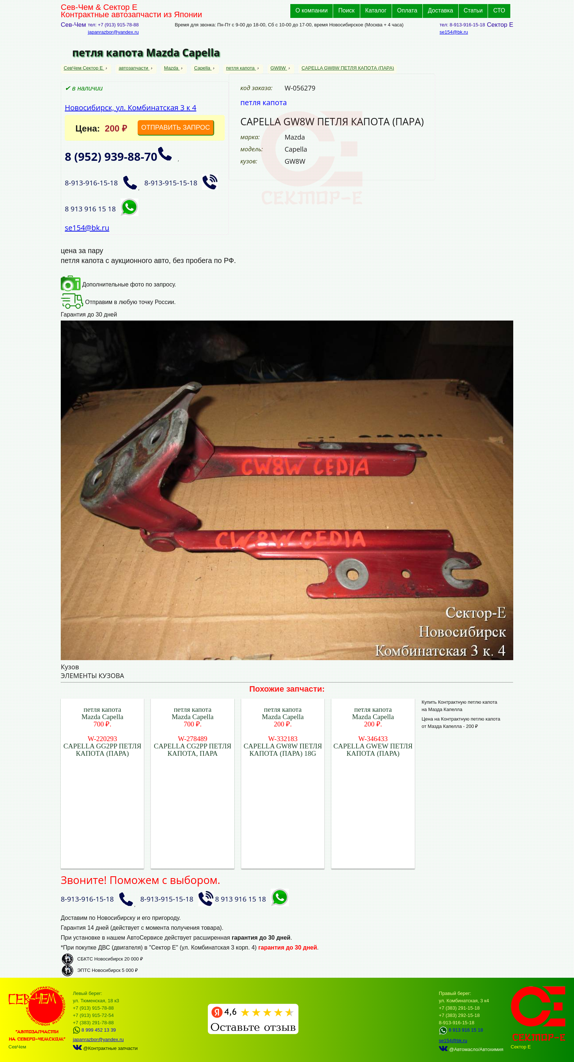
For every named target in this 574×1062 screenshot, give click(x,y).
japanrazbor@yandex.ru (113, 32)
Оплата (407, 10)
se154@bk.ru (454, 32)
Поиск (346, 10)
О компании (311, 10)
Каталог (376, 10)
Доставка (440, 10)
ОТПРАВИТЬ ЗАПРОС (175, 127)
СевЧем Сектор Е (84, 68)
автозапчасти (134, 68)
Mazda (172, 68)
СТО (499, 10)
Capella (203, 68)
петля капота (241, 68)
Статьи (473, 10)
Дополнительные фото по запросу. (118, 284)
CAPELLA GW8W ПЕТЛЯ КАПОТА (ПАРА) (348, 68)
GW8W (279, 68)
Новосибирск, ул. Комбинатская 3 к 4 (130, 107)
